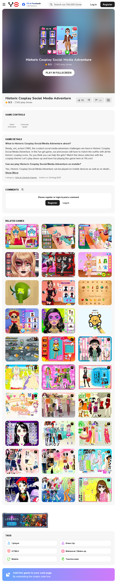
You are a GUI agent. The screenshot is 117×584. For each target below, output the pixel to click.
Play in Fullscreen (58, 72)
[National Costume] (95, 433)
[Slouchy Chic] (58, 461)
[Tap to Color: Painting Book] (95, 320)
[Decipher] (95, 292)
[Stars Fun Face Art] (22, 236)
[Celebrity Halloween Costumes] (58, 292)
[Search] (50, 4)
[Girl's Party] (22, 405)
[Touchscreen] (85, 559)
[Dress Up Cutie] (95, 348)
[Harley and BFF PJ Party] (58, 264)
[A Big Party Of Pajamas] (95, 461)
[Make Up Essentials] (22, 433)
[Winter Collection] (58, 433)
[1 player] (31, 543)
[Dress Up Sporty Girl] (22, 461)
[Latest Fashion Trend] (58, 489)
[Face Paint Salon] (22, 264)
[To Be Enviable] (95, 489)
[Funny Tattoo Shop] (95, 236)
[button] (11, 172)
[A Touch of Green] (58, 377)
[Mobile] (31, 559)
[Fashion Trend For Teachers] (58, 405)
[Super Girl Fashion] (95, 405)
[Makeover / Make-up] (85, 551)
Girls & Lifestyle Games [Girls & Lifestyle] (26, 177)
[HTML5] (31, 551)
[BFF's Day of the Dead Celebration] (22, 320)
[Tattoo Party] (58, 236)
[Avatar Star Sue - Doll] (58, 348)
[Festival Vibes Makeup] (58, 320)
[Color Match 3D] (22, 292)
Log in (93, 4)
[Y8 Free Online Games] (14, 4)
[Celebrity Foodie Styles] (95, 264)
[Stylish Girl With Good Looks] (22, 489)
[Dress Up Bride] (22, 377)
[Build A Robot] (22, 348)
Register (107, 4)
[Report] (98, 100)
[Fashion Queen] (95, 377)
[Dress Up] (85, 543)
